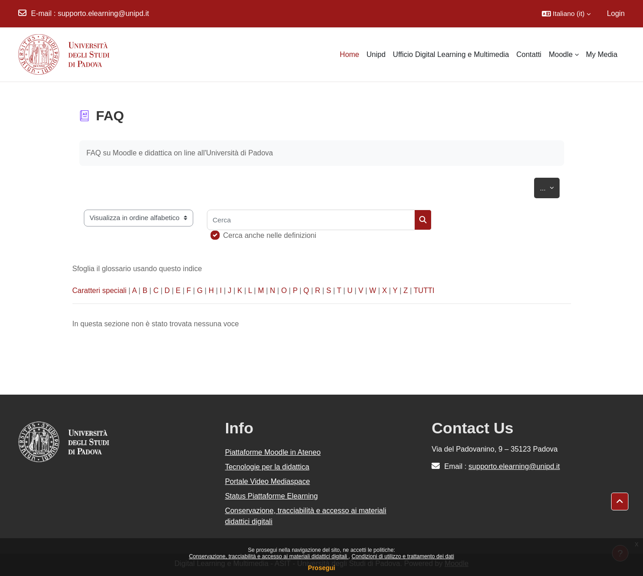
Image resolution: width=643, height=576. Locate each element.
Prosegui (321, 567)
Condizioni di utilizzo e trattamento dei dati (403, 556)
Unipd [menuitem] (376, 54)
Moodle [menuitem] (560, 54)
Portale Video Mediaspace (267, 481)
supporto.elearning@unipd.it (103, 13)
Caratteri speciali (99, 290)
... (550, 186)
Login (616, 13)
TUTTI (424, 290)
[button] (566, 13)
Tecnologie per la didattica (267, 467)
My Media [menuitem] (601, 54)
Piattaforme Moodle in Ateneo (273, 452)
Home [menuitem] (350, 54)
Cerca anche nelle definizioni (270, 235)
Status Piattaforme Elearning (271, 496)
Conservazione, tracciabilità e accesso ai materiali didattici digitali (269, 556)
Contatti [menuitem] (528, 54)
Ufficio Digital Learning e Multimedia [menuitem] (451, 54)
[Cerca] (311, 220)
